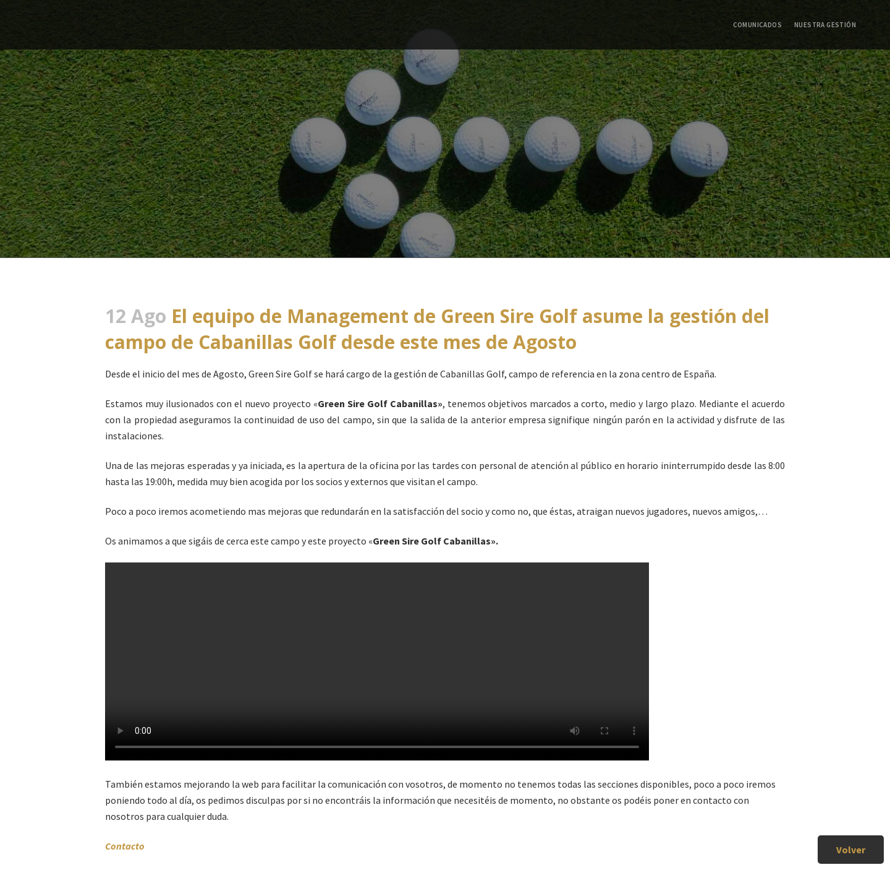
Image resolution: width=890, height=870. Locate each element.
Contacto (125, 846)
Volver (850, 849)
